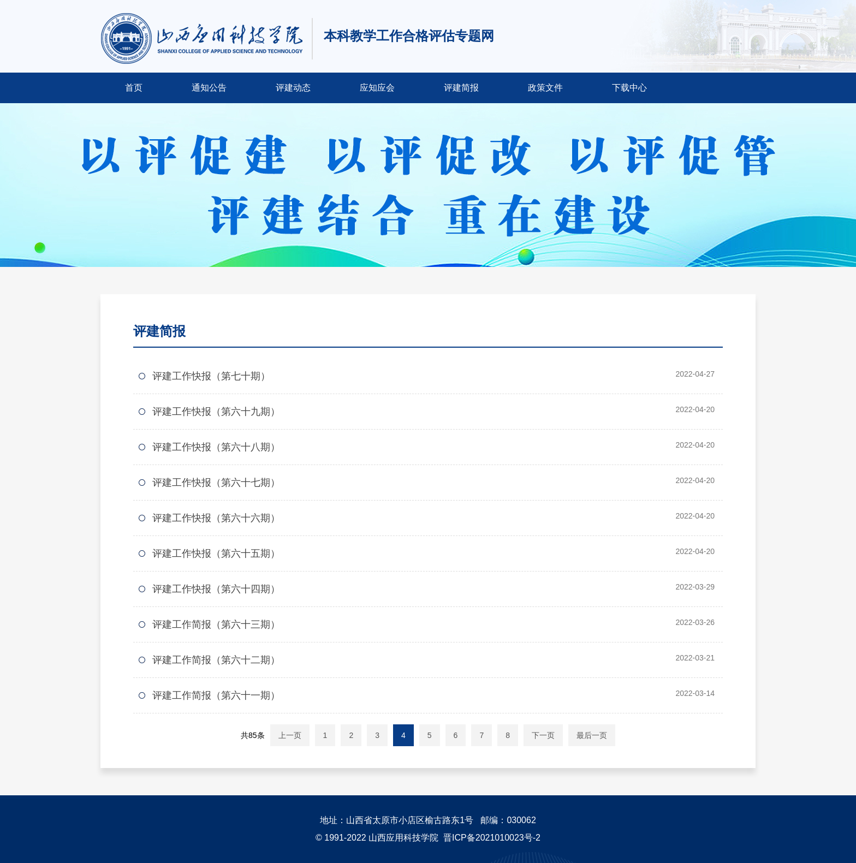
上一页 (289, 735)
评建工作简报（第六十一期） (216, 695)
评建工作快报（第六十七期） (216, 482)
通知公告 (209, 87)
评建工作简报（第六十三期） (216, 624)
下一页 (543, 735)
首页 (133, 87)
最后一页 (591, 735)
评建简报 (461, 87)
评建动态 (293, 87)
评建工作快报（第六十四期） (216, 589)
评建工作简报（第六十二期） (216, 659)
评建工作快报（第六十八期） (216, 447)
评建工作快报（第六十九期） (216, 411)
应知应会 (377, 87)
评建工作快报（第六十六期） (216, 518)
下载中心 (629, 87)
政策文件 (545, 87)
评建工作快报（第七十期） (211, 376)
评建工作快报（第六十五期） (216, 553)
